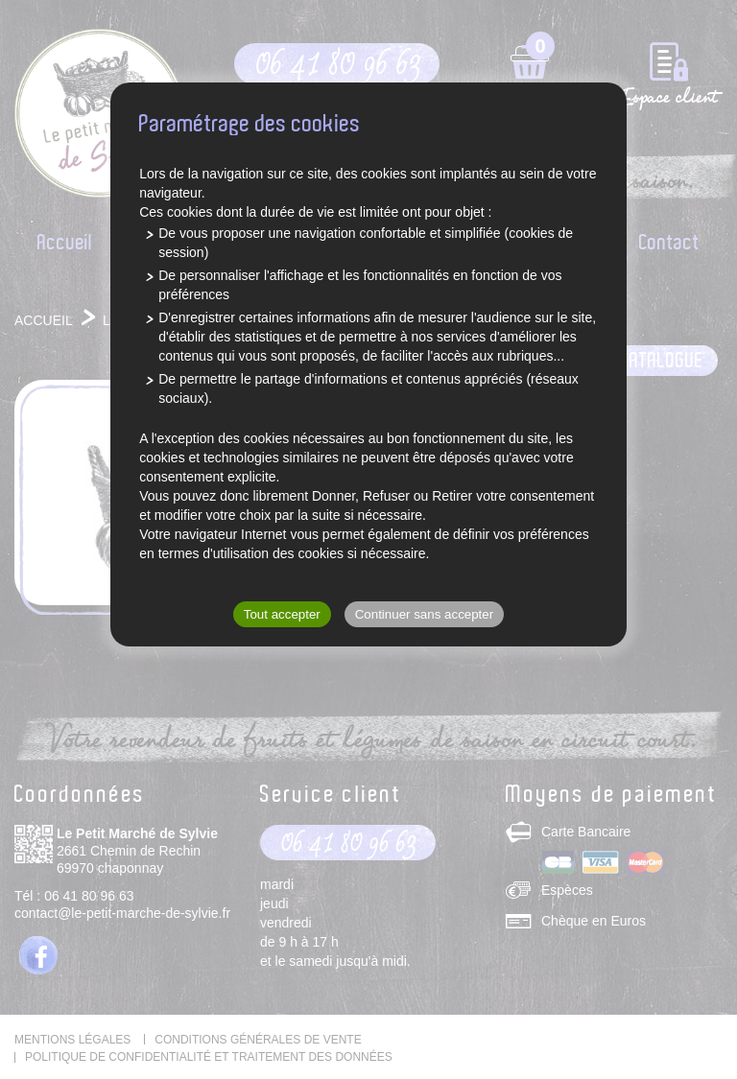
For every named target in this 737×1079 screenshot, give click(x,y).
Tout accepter (282, 614)
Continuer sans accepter (424, 614)
